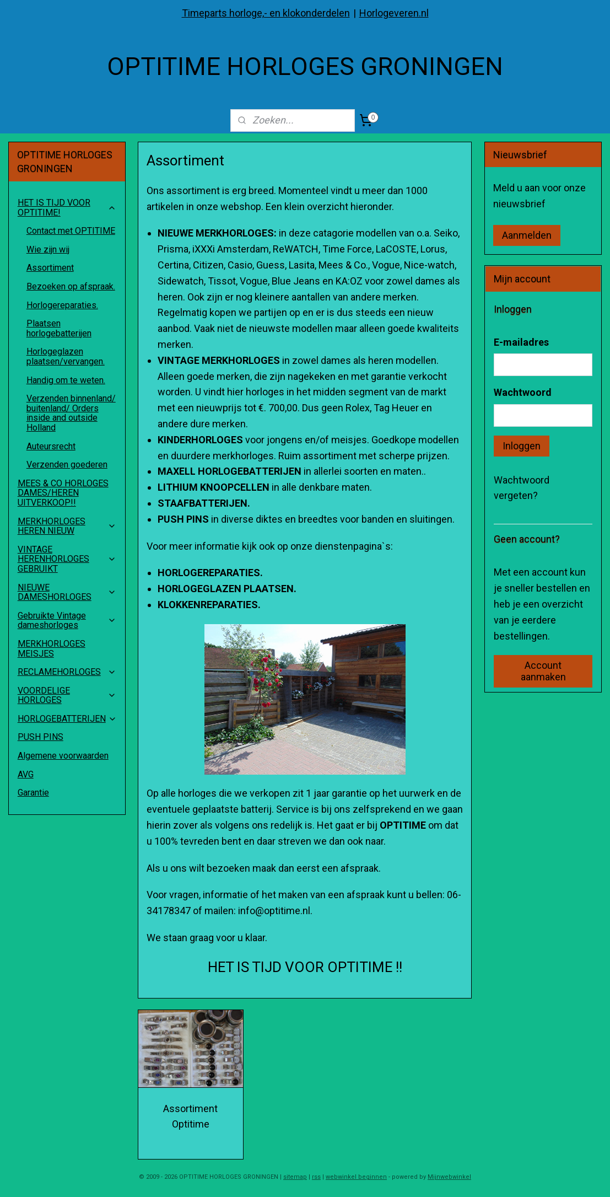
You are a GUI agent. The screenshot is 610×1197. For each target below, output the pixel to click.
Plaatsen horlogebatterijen (58, 328)
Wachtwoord (523, 392)
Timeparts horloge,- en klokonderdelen (266, 13)
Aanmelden (527, 235)
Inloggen (522, 446)
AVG (26, 774)
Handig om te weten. (65, 380)
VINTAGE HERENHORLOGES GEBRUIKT (67, 559)
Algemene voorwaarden (63, 755)
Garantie (33, 792)
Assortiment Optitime (191, 1116)
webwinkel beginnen (356, 1176)
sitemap (295, 1176)
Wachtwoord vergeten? (521, 488)
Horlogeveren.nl (394, 13)
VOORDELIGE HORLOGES (67, 695)
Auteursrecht (50, 446)
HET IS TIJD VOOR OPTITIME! (67, 207)
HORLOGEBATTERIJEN (67, 718)
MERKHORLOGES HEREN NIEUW (67, 526)
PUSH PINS (40, 737)
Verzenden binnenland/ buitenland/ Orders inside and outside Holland (71, 413)
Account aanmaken (543, 671)
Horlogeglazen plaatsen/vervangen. (65, 356)
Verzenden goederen (66, 464)
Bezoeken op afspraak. (70, 286)
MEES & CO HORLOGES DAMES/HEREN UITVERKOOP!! (63, 493)
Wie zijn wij (47, 249)
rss (316, 1176)
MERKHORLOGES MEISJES (51, 648)
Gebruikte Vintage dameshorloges (67, 620)
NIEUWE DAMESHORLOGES (67, 592)
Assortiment (50, 267)
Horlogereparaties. (62, 305)
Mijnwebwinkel (449, 1176)
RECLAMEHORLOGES (67, 672)
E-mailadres (521, 342)
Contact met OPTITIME (70, 231)
